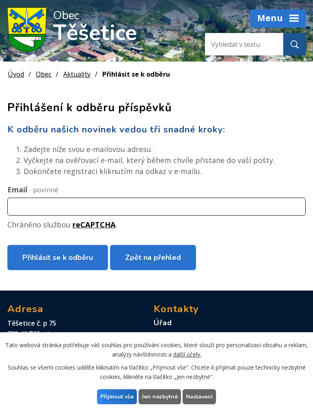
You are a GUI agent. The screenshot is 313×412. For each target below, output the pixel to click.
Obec (43, 74)
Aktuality (76, 74)
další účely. (187, 354)
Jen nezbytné (160, 397)
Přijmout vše (117, 397)
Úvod (16, 74)
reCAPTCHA (94, 224)
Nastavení (199, 397)
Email (32, 189)
